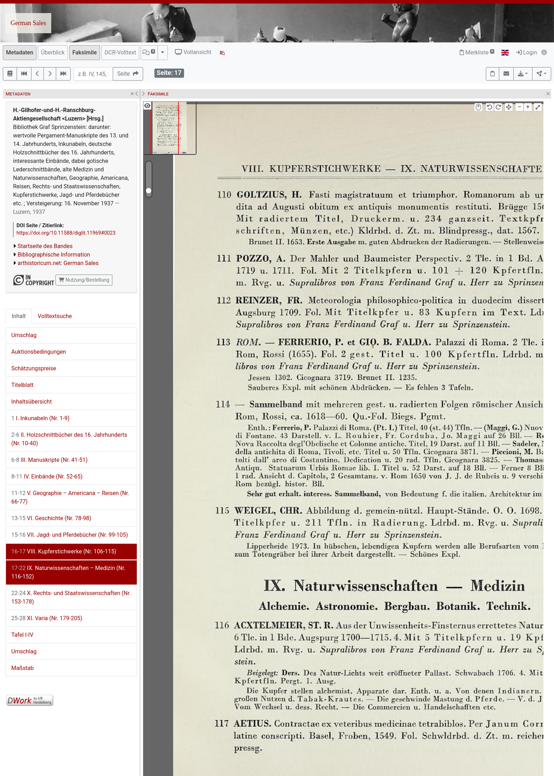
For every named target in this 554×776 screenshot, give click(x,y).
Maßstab (22, 668)
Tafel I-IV (22, 634)
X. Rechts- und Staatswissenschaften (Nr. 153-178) (71, 597)
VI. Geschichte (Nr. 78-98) (51, 518)
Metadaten (19, 52)
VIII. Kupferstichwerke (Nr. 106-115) (63, 551)
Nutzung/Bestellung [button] (84, 280)
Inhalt (19, 316)
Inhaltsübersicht (31, 401)
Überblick (53, 52)
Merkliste (477, 52)
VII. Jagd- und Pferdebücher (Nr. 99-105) (69, 534)
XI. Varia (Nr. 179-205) (46, 618)
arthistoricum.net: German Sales (58, 263)
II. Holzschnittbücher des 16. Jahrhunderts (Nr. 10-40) (69, 439)
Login (526, 52)
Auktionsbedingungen (38, 351)
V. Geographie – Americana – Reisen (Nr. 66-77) (70, 497)
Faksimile (84, 52)
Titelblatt (22, 385)
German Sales (28, 23)
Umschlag (23, 335)
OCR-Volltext (120, 52)
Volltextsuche (55, 316)
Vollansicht (193, 52)
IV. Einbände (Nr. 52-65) (47, 476)
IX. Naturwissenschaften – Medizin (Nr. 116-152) (68, 572)
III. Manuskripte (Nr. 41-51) (49, 460)
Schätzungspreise (33, 368)
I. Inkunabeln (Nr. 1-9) (40, 418)
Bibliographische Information (54, 254)
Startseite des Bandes (45, 246)
